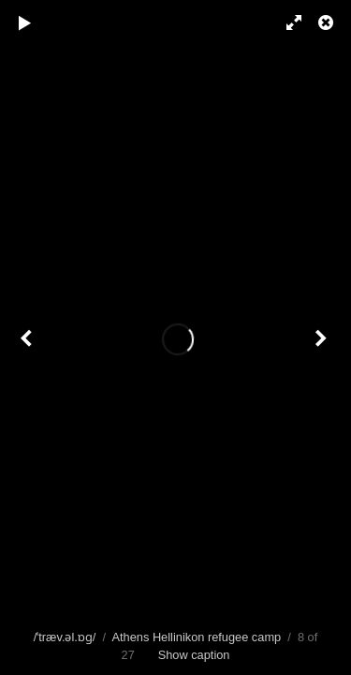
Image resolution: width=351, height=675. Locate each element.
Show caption (194, 655)
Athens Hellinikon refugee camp (196, 637)
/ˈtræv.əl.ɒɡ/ (65, 637)
